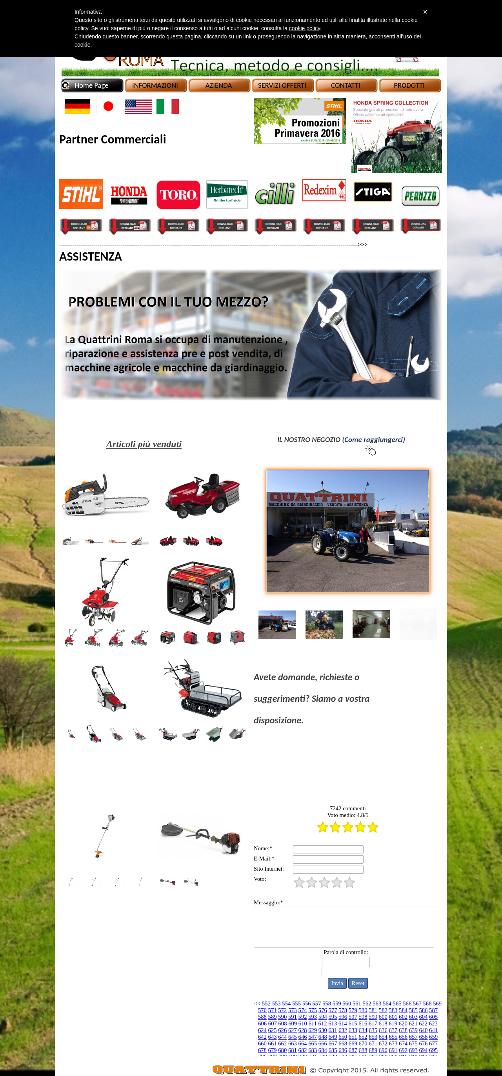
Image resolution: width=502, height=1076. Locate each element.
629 (312, 1030)
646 (302, 1037)
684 (322, 1050)
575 (312, 1010)
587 (433, 1010)
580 (362, 1010)
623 (433, 1023)
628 (302, 1030)
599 (373, 1017)
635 (373, 1030)
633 (353, 1030)
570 (262, 1010)
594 (322, 1017)
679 (272, 1050)
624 (262, 1030)
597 (353, 1017)
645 (292, 1037)
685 (333, 1050)
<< (257, 1003)
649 (333, 1037)
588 (262, 1017)
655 (393, 1037)
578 (342, 1010)
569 (437, 1003)
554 (286, 1003)
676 (423, 1043)
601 (393, 1017)
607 (272, 1023)
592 (302, 1017)
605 (433, 1017)
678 (262, 1050)
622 (423, 1023)
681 (292, 1050)
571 (272, 1010)
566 (407, 1003)
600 (383, 1017)
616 (362, 1023)
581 (373, 1010)
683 (312, 1050)
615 (353, 1023)
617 (373, 1023)
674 (403, 1043)
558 (326, 1003)
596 (342, 1017)
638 (403, 1030)
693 (413, 1050)
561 (357, 1003)
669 (353, 1043)
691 (393, 1050)
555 (296, 1003)
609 (292, 1023)
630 (322, 1030)
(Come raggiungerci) (373, 439)
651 (353, 1037)
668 (342, 1043)
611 (312, 1023)
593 (312, 1017)
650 (342, 1037)
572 (282, 1010)
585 (413, 1010)
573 (292, 1010)
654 (383, 1037)
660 (262, 1043)
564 (387, 1003)
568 (427, 1003)
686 (342, 1050)
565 (397, 1003)
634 (362, 1030)
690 (383, 1050)
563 (377, 1003)
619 (393, 1023)
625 (272, 1030)
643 (272, 1037)
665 (312, 1043)
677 (433, 1043)
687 (353, 1050)
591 (292, 1017)
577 (333, 1010)
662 (282, 1043)
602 (403, 1017)
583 (393, 1010)
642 (262, 1037)
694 (423, 1050)
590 (282, 1017)
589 (272, 1017)
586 (423, 1010)
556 (306, 1003)
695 (433, 1050)
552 (266, 1003)
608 (282, 1023)
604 (423, 1017)
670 (362, 1043)
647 (312, 1037)
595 (333, 1017)
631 (333, 1030)
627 (292, 1030)
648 (322, 1037)
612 (322, 1023)
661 (272, 1043)
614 (342, 1023)
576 (322, 1010)
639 (413, 1030)
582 (383, 1010)
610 (302, 1023)
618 (383, 1023)
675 (413, 1043)
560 (346, 1003)
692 (403, 1050)
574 (302, 1010)
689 (373, 1050)
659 (433, 1037)
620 (403, 1023)
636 (383, 1030)
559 (337, 1003)
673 (393, 1043)
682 (302, 1050)
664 (302, 1043)
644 (282, 1037)
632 (342, 1030)
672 (383, 1043)
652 (362, 1037)
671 (373, 1043)
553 (276, 1003)
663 (292, 1043)
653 (373, 1037)
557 (316, 1003)
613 (332, 1023)
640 (423, 1030)
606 (262, 1023)
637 (393, 1030)
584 (403, 1010)
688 (362, 1050)
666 (322, 1043)
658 (423, 1037)
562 (367, 1003)
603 (413, 1017)
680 (282, 1050)
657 (413, 1037)
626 (282, 1030)
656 (403, 1037)
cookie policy (304, 28)
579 (353, 1010)
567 (417, 1003)
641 (433, 1030)
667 (333, 1043)
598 (362, 1017)
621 (413, 1023)
